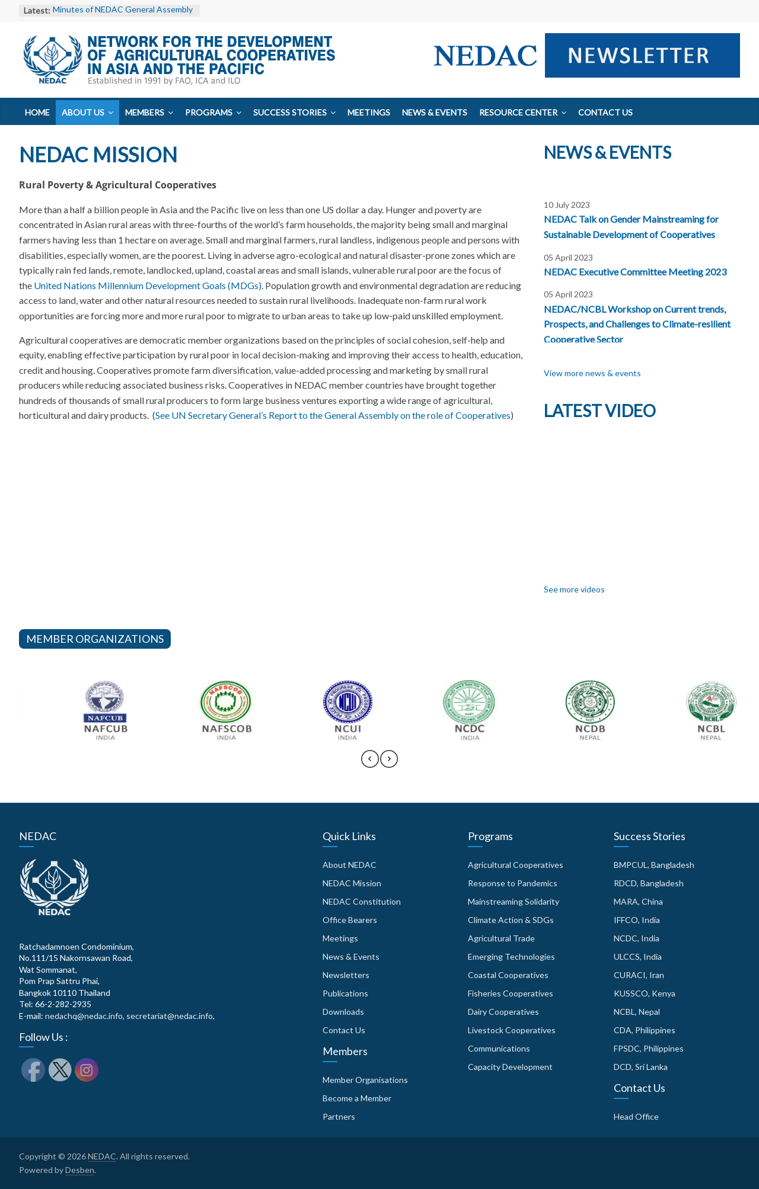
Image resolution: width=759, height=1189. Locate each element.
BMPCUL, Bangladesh (654, 865)
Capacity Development (510, 1067)
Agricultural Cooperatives (515, 865)
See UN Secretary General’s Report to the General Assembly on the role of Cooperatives (333, 415)
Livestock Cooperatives (512, 1030)
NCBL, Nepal (637, 1012)
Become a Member (357, 1098)
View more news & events (592, 373)
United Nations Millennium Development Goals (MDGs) (147, 285)
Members (144, 112)
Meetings (368, 112)
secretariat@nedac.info (169, 1016)
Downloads (343, 1012)
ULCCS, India (638, 956)
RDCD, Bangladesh (649, 883)
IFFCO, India (637, 920)
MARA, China (638, 901)
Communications (499, 1048)
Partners (339, 1116)
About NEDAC (350, 865)
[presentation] (370, 764)
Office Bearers (350, 920)
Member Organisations (365, 1080)
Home (37, 112)
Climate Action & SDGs (511, 920)
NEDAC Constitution (362, 901)
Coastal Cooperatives (508, 975)
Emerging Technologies (511, 956)
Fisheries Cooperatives (510, 993)
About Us (83, 112)
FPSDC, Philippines (649, 1048)
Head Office (636, 1116)
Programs (208, 112)
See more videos (574, 589)
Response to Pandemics (512, 883)
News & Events (434, 112)
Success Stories (290, 112)
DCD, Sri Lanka (641, 1067)
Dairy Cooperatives (503, 1012)
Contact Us (605, 112)
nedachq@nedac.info (84, 1016)
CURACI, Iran (639, 975)
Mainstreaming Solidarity (513, 901)
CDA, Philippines (644, 1030)
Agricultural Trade (501, 938)
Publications (345, 993)
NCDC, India (636, 938)
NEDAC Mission (352, 883)
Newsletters (346, 975)
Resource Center (518, 112)
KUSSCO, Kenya (644, 993)
